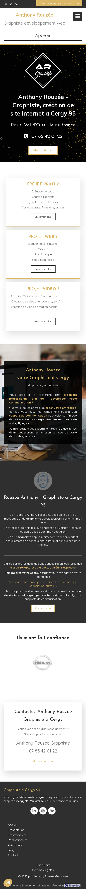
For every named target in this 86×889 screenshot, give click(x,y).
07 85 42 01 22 (43, 751)
